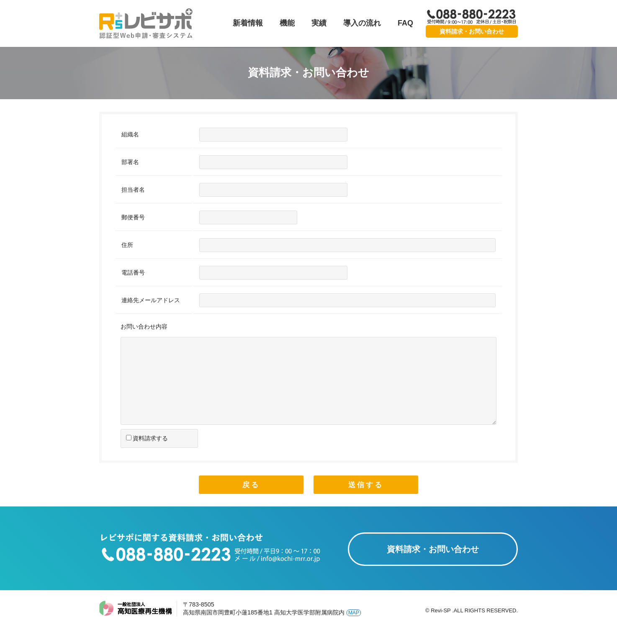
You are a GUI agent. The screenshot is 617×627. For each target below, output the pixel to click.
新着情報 (248, 23)
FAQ (405, 23)
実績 (318, 23)
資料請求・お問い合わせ (472, 31)
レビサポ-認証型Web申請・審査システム (146, 23)
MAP (353, 613)
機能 (287, 23)
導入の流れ (362, 23)
